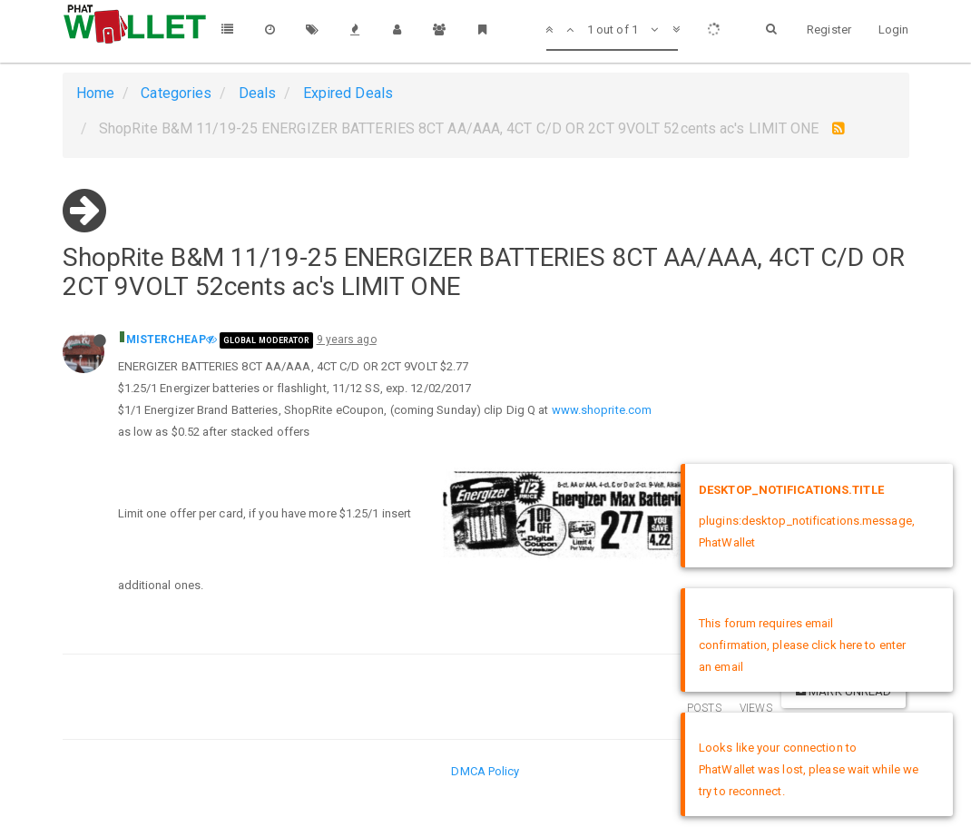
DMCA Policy (485, 771)
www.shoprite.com (602, 410)
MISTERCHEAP (166, 339)
